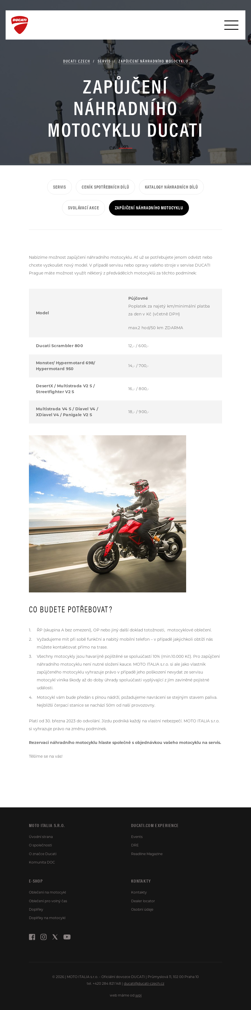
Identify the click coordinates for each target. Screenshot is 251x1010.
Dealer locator (143, 901)
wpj (138, 995)
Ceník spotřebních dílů (105, 187)
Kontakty (139, 892)
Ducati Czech (76, 61)
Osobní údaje (142, 909)
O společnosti (40, 845)
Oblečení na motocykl (47, 892)
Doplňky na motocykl (47, 918)
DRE (135, 845)
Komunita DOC (42, 862)
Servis (104, 61)
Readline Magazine (147, 854)
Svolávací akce (83, 207)
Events (137, 837)
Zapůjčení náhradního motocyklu (153, 61)
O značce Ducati (42, 854)
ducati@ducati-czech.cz (144, 983)
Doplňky (36, 909)
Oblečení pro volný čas (48, 901)
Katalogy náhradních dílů (171, 187)
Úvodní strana (41, 837)
